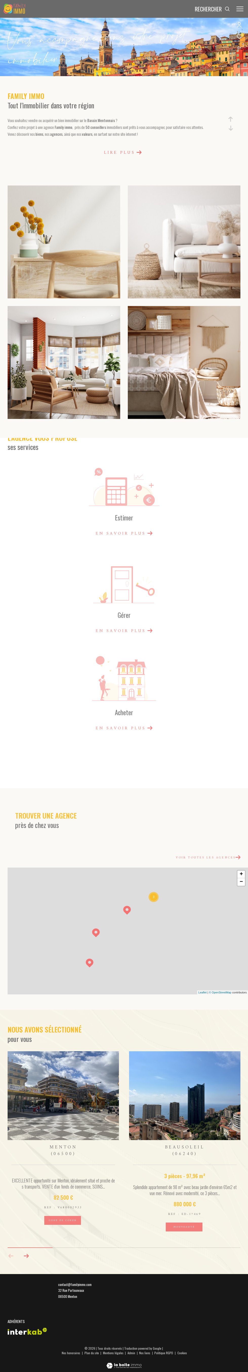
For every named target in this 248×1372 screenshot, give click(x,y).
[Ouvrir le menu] (240, 9)
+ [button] (241, 874)
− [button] (241, 882)
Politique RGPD (163, 1353)
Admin (132, 1353)
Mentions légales (113, 1353)
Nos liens (145, 1353)
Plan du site (92, 1353)
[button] (26, 1256)
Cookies (182, 1353)
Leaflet (202, 992)
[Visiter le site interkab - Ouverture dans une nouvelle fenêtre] (27, 1331)
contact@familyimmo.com (75, 1284)
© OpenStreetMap (220, 992)
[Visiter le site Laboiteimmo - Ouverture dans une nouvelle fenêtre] (124, 1362)
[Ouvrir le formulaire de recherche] (212, 9)
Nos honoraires (71, 1353)
